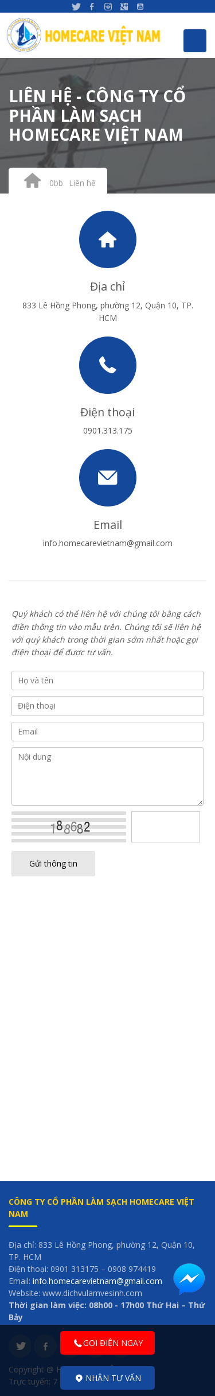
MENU (194, 40)
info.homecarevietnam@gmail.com (97, 1280)
